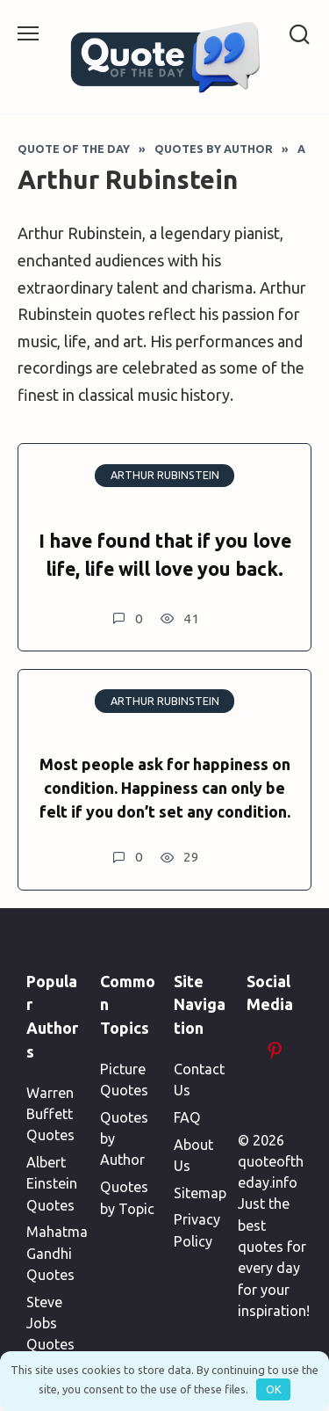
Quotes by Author (124, 1138)
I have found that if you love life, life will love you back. (165, 554)
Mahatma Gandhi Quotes (57, 1253)
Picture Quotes (124, 1079)
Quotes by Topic (127, 1197)
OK (274, 1389)
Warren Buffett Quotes (50, 1114)
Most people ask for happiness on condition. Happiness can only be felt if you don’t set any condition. (164, 787)
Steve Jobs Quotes (50, 1323)
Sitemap (200, 1193)
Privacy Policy (197, 1229)
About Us (193, 1155)
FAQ (187, 1117)
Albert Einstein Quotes (51, 1183)
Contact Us (199, 1079)
